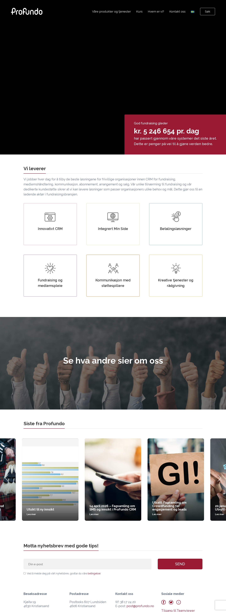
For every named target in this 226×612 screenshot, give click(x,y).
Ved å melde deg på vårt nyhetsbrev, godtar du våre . (62, 573)
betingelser (94, 573)
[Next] (219, 479)
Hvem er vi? (156, 11)
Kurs (139, 11)
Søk (207, 11)
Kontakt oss (177, 11)
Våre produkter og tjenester (111, 11)
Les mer (31, 514)
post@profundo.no (140, 606)
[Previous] (6, 479)
